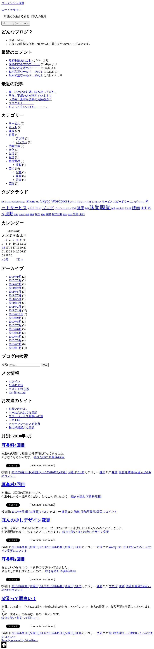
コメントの (19, 388)
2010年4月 (15, 336)
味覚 (94, 207)
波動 (19, 164)
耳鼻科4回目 (13, 445)
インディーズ (83, 202)
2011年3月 (15, 302)
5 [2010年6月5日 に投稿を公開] (20, 239)
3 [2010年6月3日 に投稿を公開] (13, 239)
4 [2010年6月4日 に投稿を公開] (17, 239)
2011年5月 (15, 299)
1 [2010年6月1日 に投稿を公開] (6, 239)
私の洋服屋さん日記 (21, 427)
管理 (11, 157)
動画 (87, 208)
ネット (13, 127)
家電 (11, 134)
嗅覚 (105, 207)
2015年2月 (15, 280)
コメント (102, 511)
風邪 (82, 214)
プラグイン (60, 208)
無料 (16, 215)
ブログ (48, 208)
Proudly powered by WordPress (19, 640)
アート (73, 202)
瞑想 (37, 214)
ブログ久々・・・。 (21, 103)
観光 (65, 215)
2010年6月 (15, 329)
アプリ (20, 138)
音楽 (19, 179)
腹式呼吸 (57, 214)
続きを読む (49, 457)
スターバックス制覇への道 (26, 416)
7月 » (19, 259)
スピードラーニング (125, 201)
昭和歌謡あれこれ (20, 60)
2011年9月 (15, 287)
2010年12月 (16, 314)
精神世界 (14, 160)
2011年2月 (15, 306)
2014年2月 (15, 284)
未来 (144, 208)
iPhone (30, 201)
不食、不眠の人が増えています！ (30, 95)
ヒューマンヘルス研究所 (24, 423)
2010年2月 (15, 344)
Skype (45, 201)
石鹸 (43, 215)
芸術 (11, 168)
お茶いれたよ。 (19, 408)
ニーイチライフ (11, 9)
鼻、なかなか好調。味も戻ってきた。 (33, 91)
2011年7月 (15, 295)
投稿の (16, 385)
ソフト (141, 202)
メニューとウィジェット (16, 23)
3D (2, 202)
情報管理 (14, 145)
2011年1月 (15, 310)
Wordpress (60, 201)
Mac (37, 202)
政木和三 (120, 208)
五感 (74, 208)
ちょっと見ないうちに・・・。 (29, 106)
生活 (11, 153)
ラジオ (68, 208)
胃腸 (48, 214)
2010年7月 (15, 325)
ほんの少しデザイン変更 (25, 520)
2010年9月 (15, 317)
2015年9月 (15, 276)
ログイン (14, 381)
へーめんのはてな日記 (23, 412)
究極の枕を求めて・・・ (24, 64)
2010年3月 (15, 340)
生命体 (22, 215)
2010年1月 (15, 347)
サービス (14, 123)
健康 (11, 130)
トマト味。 (16, 420)
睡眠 (32, 215)
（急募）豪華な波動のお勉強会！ (30, 99)
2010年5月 (15, 332)
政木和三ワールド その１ (26, 71)
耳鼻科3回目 (13, 484)
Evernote (7, 202)
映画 (19, 175)
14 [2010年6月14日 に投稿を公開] (3, 247)
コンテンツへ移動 (12, 3)
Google (22, 202)
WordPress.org (17, 392)
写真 (19, 172)
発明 (27, 215)
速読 (70, 215)
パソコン (21, 142)
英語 (11, 183)
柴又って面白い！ (18, 598)
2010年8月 (15, 321)
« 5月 (5, 259)
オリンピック (95, 202)
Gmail (15, 201)
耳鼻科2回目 (13, 559)
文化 (11, 149)
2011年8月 (15, 291)
